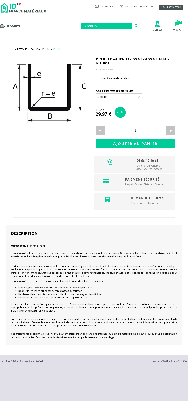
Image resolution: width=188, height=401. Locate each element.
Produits (13, 26)
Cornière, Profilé (40, 49)
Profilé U (58, 49)
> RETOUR (21, 49)
